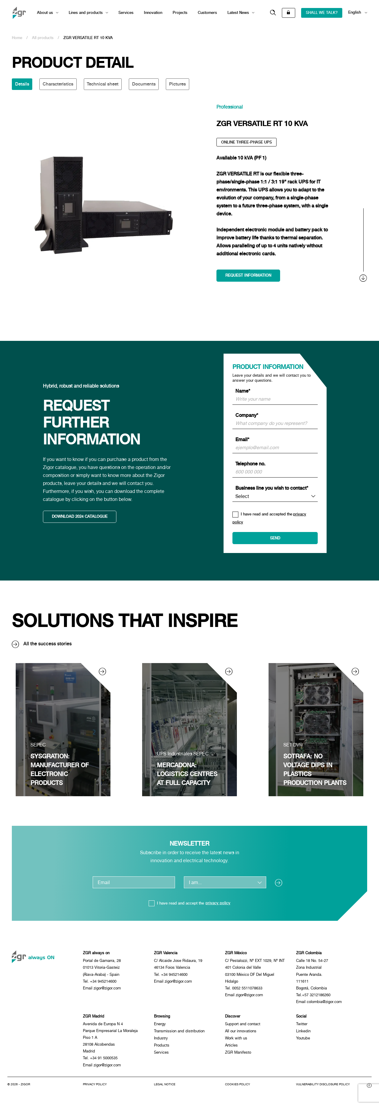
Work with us (236, 1040)
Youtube (303, 1040)
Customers (207, 12)
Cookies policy (237, 1088)
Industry (161, 1040)
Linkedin (303, 1033)
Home (17, 38)
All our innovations (240, 1033)
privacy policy (217, 904)
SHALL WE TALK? (322, 12)
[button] (273, 12)
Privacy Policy (95, 1088)
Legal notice (164, 1088)
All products (43, 38)
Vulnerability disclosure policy (323, 1088)
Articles (231, 1047)
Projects (180, 12)
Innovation (153, 12)
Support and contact (242, 1026)
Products (161, 1047)
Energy (160, 1026)
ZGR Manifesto (238, 1054)
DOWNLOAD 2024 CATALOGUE (80, 517)
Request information (249, 276)
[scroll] (363, 246)
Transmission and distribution (179, 1033)
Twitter (301, 1026)
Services (126, 12)
